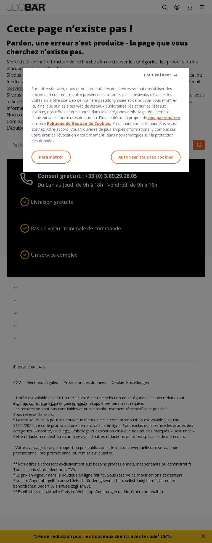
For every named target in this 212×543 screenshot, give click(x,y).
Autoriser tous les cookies (145, 157)
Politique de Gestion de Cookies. (79, 123)
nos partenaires (163, 117)
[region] (106, 120)
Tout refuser (157, 74)
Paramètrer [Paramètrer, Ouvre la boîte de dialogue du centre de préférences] (51, 157)
